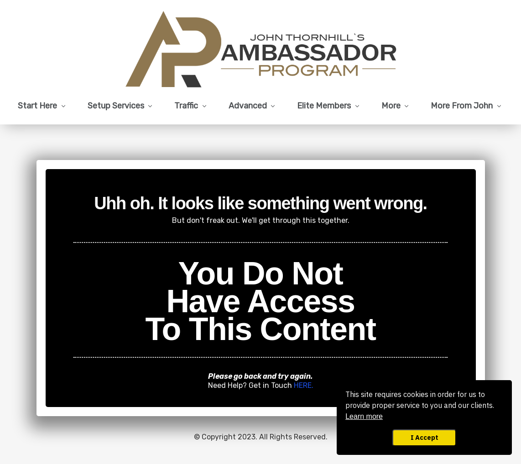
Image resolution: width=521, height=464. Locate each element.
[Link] (43, 106)
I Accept (424, 437)
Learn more (364, 416)
